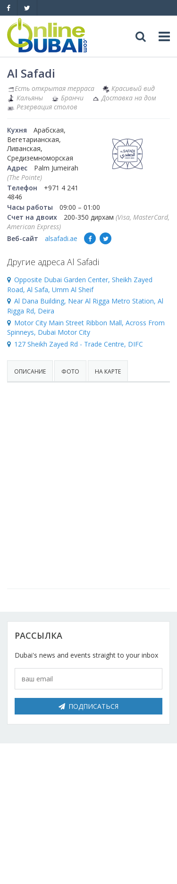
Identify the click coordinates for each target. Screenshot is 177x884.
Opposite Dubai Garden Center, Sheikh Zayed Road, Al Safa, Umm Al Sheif (79, 284)
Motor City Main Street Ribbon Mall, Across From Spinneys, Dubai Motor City (86, 327)
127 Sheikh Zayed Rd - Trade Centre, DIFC (78, 343)
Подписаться (88, 706)
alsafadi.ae (61, 238)
